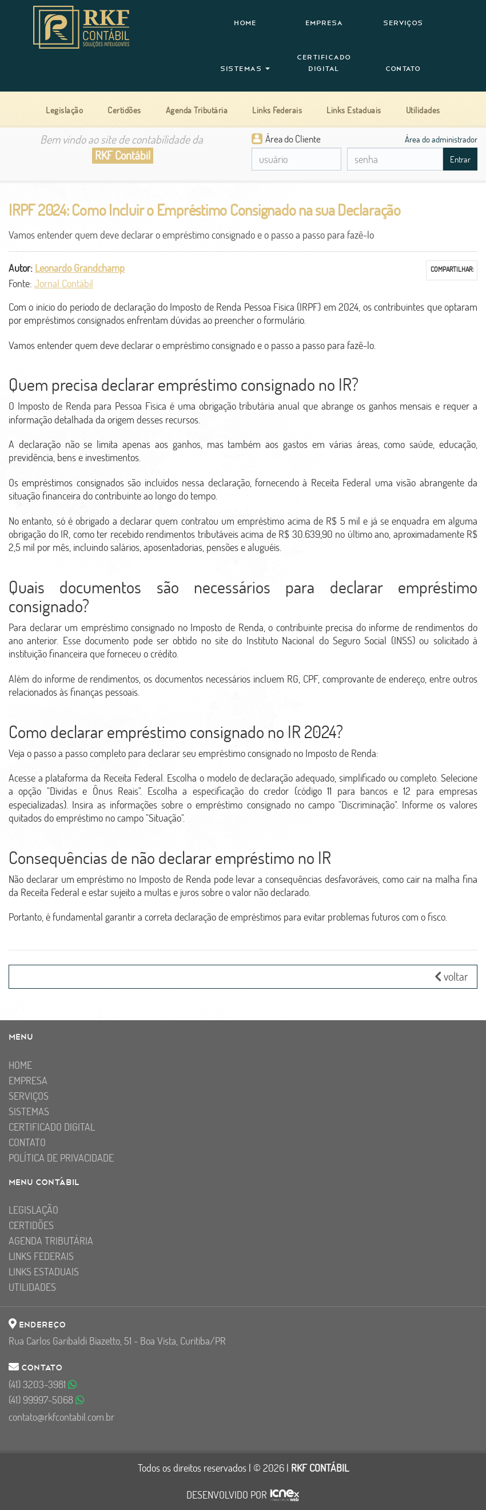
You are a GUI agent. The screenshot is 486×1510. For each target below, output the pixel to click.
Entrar (460, 159)
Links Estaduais (44, 1271)
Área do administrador (441, 139)
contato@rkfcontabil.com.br (61, 1417)
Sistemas (29, 1111)
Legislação (33, 1209)
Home (245, 23)
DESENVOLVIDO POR (226, 1495)
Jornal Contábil (63, 283)
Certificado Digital (324, 63)
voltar (451, 976)
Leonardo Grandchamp (80, 268)
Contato (403, 68)
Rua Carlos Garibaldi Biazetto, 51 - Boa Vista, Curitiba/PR (117, 1340)
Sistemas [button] (245, 68)
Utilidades (32, 1287)
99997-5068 (47, 1399)
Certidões (31, 1225)
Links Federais (41, 1256)
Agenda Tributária (51, 1240)
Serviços (403, 23)
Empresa (324, 23)
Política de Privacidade (61, 1157)
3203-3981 (43, 1384)
